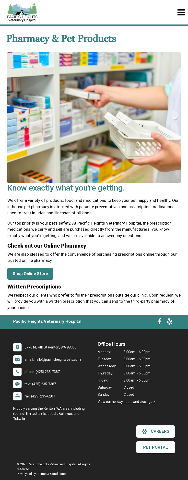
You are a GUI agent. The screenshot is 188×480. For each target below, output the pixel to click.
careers (155, 431)
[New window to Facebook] (159, 322)
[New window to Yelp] (169, 322)
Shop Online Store (30, 273)
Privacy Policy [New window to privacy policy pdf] (26, 474)
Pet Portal (155, 447)
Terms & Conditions (52, 474)
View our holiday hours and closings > (126, 402)
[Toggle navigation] (181, 12)
